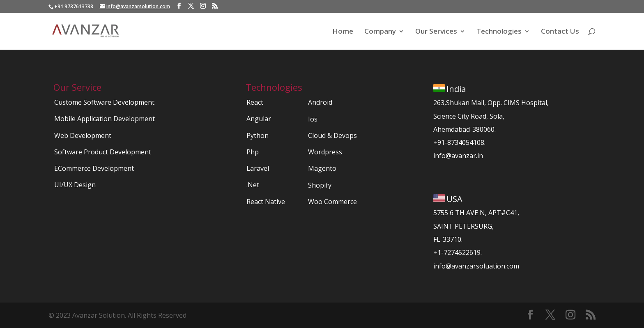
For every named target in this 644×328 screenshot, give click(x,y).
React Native (265, 201)
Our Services (436, 32)
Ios (312, 119)
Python (257, 135)
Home (342, 32)
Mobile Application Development (104, 118)
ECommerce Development (94, 168)
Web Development (82, 135)
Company (380, 32)
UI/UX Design (75, 184)
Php (252, 151)
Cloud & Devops (332, 135)
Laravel (257, 168)
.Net (252, 184)
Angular (258, 118)
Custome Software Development (104, 102)
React (254, 102)
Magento (322, 168)
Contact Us (560, 32)
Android (320, 102)
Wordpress (325, 151)
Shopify (319, 185)
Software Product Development (102, 151)
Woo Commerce (332, 201)
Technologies (499, 32)
